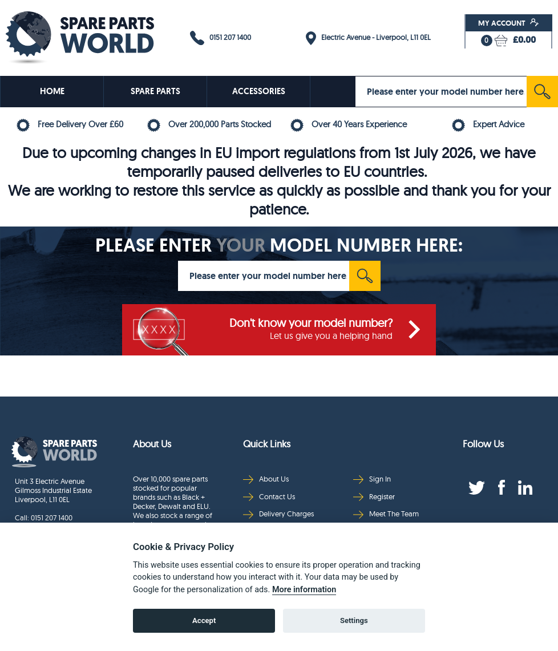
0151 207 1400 (220, 38)
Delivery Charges (278, 514)
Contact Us (269, 497)
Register (374, 497)
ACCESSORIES (258, 91)
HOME (52, 91)
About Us (266, 479)
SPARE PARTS (155, 91)
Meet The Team (386, 514)
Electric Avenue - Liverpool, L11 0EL (368, 38)
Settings (354, 620)
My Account (508, 23)
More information (304, 590)
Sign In (372, 479)
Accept (204, 620)
